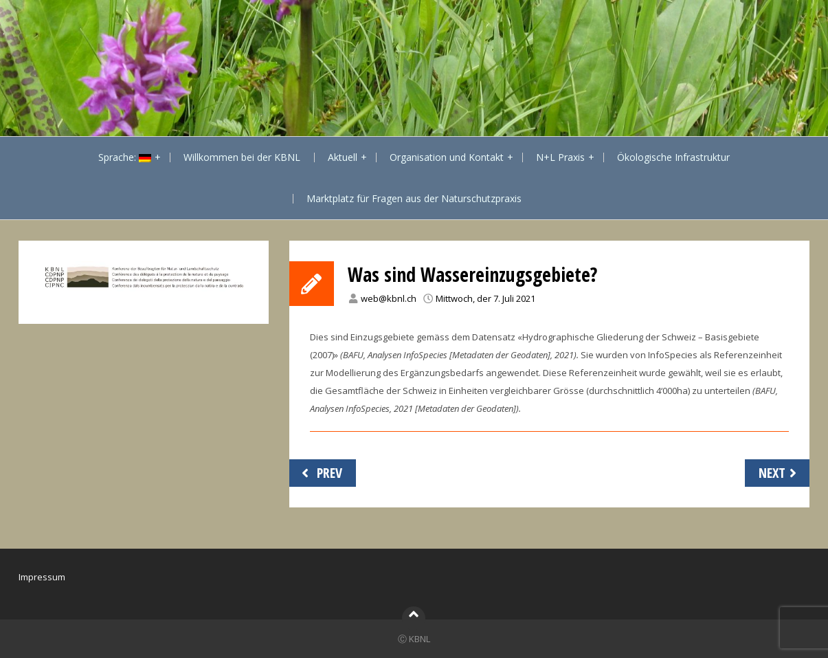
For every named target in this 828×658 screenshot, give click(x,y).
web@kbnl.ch (388, 298)
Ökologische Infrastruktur (673, 157)
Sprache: (124, 157)
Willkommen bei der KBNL (241, 157)
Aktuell (342, 157)
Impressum (42, 577)
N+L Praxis (560, 157)
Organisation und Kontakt (447, 157)
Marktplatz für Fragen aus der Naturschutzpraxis (414, 198)
